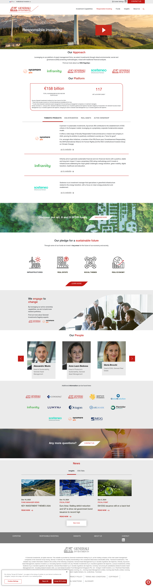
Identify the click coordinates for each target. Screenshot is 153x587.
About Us (136, 9)
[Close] (67, 574)
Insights (126, 9)
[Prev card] (21, 358)
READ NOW (27, 510)
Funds (118, 9)
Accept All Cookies (60, 583)
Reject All (45, 583)
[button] (118, 2)
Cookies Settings (13, 583)
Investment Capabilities (84, 9)
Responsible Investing (104, 9)
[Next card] (132, 358)
